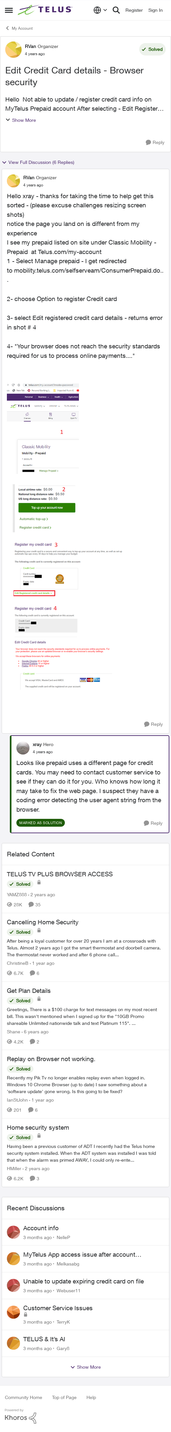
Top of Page (64, 1397)
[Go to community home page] (46, 10)
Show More (20, 120)
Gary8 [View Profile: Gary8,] (63, 1348)
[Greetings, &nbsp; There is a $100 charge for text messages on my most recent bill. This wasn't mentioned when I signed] (85, 1016)
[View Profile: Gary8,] (13, 1343)
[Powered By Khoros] (85, 1416)
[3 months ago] (37, 1236)
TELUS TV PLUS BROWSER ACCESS (60, 874)
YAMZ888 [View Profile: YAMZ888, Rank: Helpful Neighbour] (17, 894)
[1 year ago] (42, 963)
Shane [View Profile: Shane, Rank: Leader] (13, 1031)
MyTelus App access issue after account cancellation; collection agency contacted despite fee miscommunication (91, 1255)
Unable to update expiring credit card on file (83, 1281)
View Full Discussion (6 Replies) (38, 162)
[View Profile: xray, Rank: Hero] (22, 748)
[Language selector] (100, 10)
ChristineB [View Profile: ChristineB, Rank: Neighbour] (17, 963)
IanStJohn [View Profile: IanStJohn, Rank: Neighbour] (17, 1100)
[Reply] (155, 142)
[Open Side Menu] (9, 10)
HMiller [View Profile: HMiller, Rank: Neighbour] (14, 1168)
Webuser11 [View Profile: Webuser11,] (69, 1290)
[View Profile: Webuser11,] (13, 1285)
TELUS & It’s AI (44, 1339)
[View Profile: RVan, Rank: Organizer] (13, 49)
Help (91, 1397)
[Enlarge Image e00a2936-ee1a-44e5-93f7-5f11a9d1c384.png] (66, 533)
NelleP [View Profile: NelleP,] (63, 1237)
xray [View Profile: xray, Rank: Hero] (37, 744)
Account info (41, 1228)
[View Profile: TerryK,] (13, 1312)
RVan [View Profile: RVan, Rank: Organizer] (30, 46)
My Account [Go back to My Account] (19, 28)
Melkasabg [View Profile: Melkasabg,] (68, 1263)
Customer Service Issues (58, 1308)
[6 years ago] (35, 1031)
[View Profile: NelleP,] (13, 1232)
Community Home (23, 1397)
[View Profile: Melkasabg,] (13, 1258)
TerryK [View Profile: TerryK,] (63, 1321)
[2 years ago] (41, 894)
